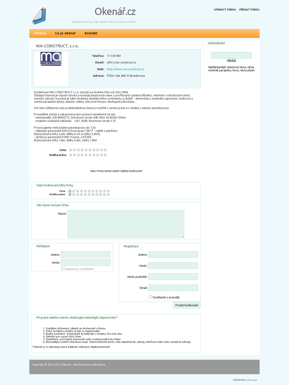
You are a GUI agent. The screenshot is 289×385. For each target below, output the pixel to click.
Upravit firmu (225, 9)
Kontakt (91, 33)
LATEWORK (239, 380)
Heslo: (56, 262)
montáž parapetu (219, 70)
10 (105, 149)
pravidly (174, 297)
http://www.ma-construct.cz (125, 69)
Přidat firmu (249, 9)
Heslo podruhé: (137, 276)
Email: (99, 62)
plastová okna (236, 67)
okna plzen (247, 70)
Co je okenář (65, 33)
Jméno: (55, 254)
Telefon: (98, 55)
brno (236, 70)
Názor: (62, 213)
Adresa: (98, 75)
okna (250, 67)
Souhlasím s (166, 297)
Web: (100, 69)
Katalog (40, 33)
